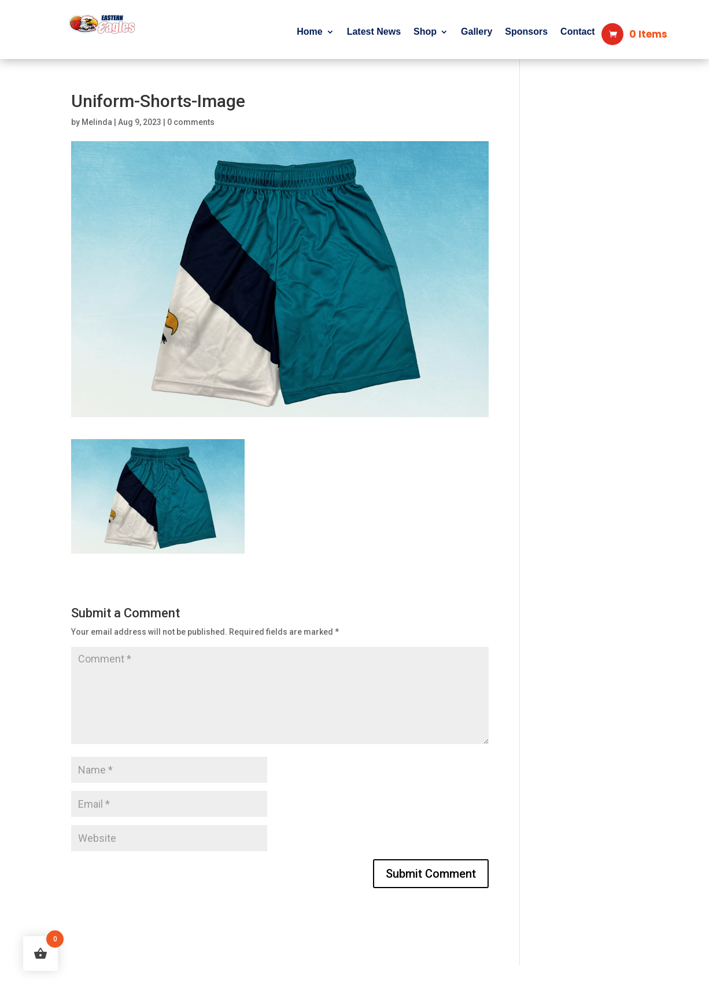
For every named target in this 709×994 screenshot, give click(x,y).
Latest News (374, 32)
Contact (577, 32)
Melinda (97, 122)
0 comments (191, 122)
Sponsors (526, 32)
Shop (425, 32)
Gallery (476, 32)
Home (309, 32)
